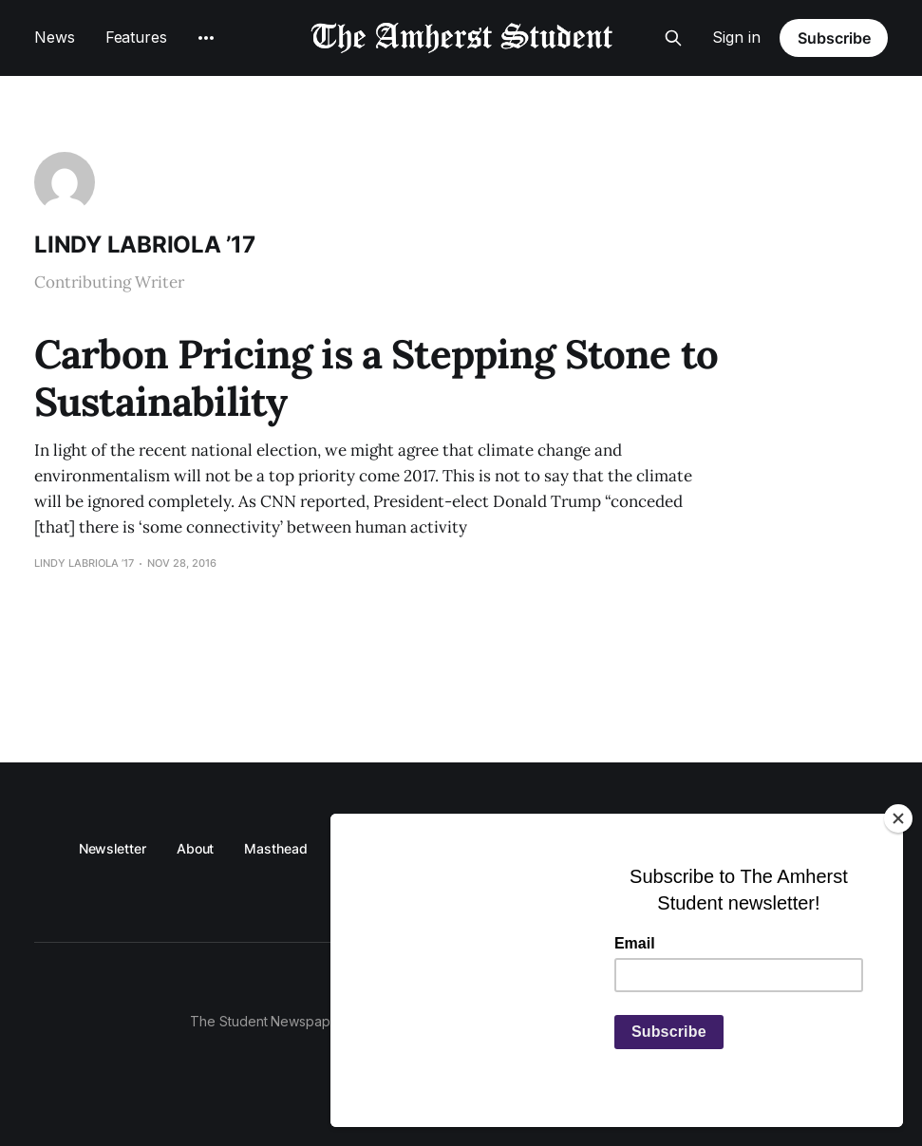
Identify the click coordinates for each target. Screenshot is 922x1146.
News (54, 37)
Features (136, 37)
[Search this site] (673, 38)
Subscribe (834, 37)
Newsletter (112, 848)
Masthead (275, 848)
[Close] (898, 818)
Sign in (736, 37)
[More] (206, 38)
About (196, 848)
